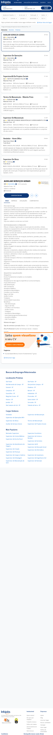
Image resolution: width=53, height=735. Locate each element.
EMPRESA (14, 201)
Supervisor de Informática (36, 450)
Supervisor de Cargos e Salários (15, 455)
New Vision (9, 141)
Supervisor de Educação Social (37, 447)
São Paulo (9, 381)
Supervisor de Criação (12, 449)
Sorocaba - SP (32, 402)
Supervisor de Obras (12, 421)
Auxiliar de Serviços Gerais (14, 424)
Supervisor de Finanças (13, 452)
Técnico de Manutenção (35, 421)
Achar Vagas (18, 2)
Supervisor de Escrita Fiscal (14, 439)
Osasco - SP (9, 399)
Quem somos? (30, 715)
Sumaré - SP (9, 387)
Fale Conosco (30, 731)
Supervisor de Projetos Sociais (37, 424)
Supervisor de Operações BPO (15, 417)
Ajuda (42, 715)
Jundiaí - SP (9, 402)
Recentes (11, 30)
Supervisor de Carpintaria (35, 455)
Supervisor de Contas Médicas (15, 436)
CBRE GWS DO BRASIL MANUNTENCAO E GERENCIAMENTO (27, 120)
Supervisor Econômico (34, 433)
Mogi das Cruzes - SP (12, 396)
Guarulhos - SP (10, 393)
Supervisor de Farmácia (35, 441)
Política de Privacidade (43, 730)
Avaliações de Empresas (31, 2)
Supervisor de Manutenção (36, 415)
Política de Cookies (32, 724)
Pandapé (42, 725)
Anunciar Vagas (44, 720)
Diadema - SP (32, 387)
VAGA (7, 201)
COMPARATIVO (34, 201)
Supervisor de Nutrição (35, 461)
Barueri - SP (31, 390)
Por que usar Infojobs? (30, 718)
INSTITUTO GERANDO (17, 79)
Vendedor (9, 415)
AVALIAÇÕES (23, 201)
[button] (46, 8)
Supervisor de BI (33, 444)
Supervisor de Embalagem (14, 458)
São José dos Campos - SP (35, 384)
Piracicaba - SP (32, 396)
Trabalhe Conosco (31, 722)
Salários (43, 2)
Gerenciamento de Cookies (32, 727)
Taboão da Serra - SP (34, 405)
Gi (11, 162)
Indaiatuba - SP (32, 393)
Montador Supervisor (12, 433)
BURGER (12, 99)
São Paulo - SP (32, 381)
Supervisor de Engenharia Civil (37, 458)
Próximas (17, 30)
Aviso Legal (43, 727)
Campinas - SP (10, 390)
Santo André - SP (33, 399)
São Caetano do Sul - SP (13, 405)
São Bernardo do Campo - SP (15, 384)
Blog (49, 2)
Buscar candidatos (45, 722)
